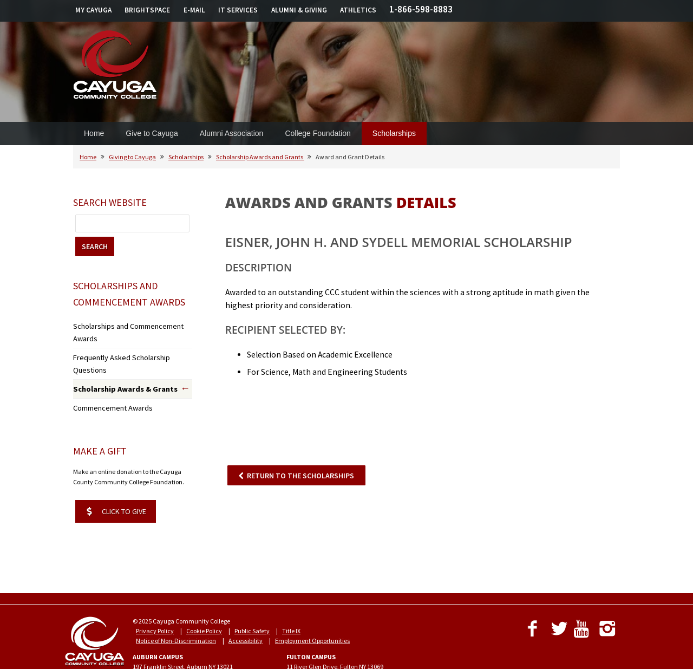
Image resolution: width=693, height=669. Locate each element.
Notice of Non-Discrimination (176, 608)
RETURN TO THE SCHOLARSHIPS (300, 475)
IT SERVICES (238, 10)
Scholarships (394, 133)
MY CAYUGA (93, 10)
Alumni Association (232, 133)
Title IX (291, 598)
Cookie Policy (204, 598)
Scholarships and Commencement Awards (132, 325)
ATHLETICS (358, 10)
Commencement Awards (108, 377)
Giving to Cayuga (132, 157)
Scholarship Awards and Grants (260, 157)
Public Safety (252, 598)
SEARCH (95, 246)
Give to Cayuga (152, 133)
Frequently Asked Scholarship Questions (128, 342)
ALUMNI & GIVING (299, 10)
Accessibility (245, 608)
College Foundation (317, 133)
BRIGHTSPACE (147, 10)
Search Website (110, 202)
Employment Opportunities (312, 608)
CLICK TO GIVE (116, 479)
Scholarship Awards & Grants (117, 360)
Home (94, 133)
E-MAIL (194, 10)
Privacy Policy (155, 598)
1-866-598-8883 (421, 9)
